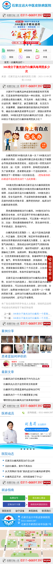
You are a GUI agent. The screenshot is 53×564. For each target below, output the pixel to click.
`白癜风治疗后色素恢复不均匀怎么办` (22, 379)
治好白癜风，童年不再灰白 (18, 466)
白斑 (45, 50)
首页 (6, 62)
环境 (45, 57)
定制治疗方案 (14, 504)
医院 (11, 57)
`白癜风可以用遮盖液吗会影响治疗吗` (22, 389)
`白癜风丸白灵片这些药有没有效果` (20, 384)
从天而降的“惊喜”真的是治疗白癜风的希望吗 (27, 471)
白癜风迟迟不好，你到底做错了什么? (23, 477)
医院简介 (11, 50)
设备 (28, 57)
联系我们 (46, 511)
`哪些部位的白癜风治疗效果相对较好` (22, 400)
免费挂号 (14, 498)
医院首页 (6, 511)
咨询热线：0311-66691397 (40, 412)
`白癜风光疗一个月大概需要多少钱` (20, 395)
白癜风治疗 (16, 62)
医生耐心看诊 (39, 498)
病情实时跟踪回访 (39, 504)
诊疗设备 (19, 511)
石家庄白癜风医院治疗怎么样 (19, 460)
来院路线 (28, 50)
